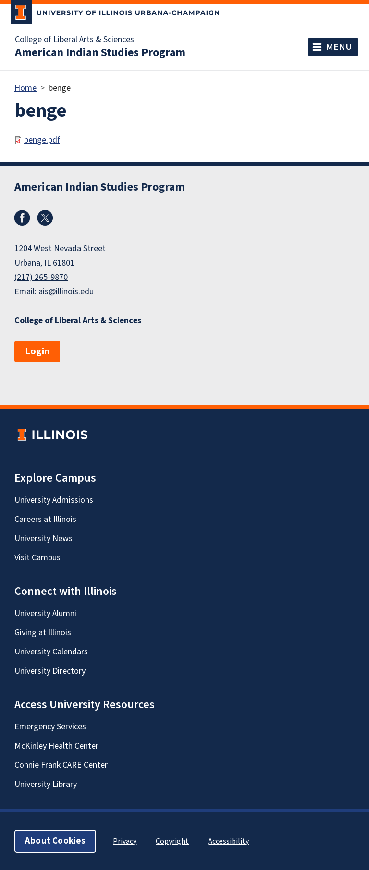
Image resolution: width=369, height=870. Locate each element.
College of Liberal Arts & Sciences (74, 40)
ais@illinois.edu (66, 292)
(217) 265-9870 (41, 277)
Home (25, 88)
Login (37, 351)
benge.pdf (42, 140)
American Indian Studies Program (100, 53)
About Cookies (55, 840)
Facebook (22, 218)
